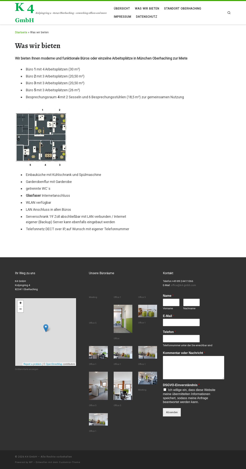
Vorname (168, 308)
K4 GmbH (31, 456)
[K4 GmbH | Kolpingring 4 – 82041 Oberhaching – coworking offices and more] (24, 12)
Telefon (169, 332)
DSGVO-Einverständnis (181, 385)
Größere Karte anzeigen (26, 369)
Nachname (189, 308)
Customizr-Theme (69, 462)
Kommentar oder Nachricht (184, 353)
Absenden (172, 412)
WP (31, 462)
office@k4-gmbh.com (183, 285)
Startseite (21, 32)
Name (168, 295)
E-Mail (168, 316)
